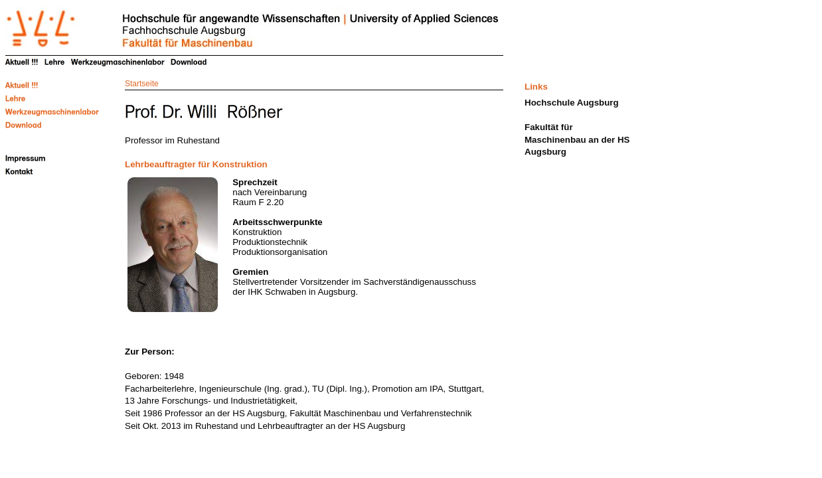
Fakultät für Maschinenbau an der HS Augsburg (577, 139)
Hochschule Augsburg (572, 103)
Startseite (142, 83)
